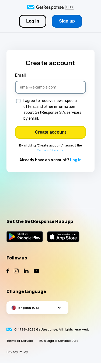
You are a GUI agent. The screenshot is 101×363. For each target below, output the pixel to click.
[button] (37, 307)
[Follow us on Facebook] (7, 272)
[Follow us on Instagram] (16, 272)
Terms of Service (50, 150)
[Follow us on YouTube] (36, 271)
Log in (76, 160)
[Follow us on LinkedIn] (26, 272)
